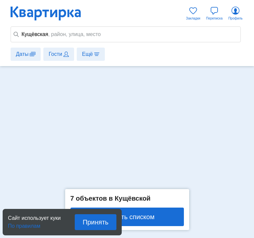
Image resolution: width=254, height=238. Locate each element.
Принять (95, 222)
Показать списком (127, 216)
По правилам (24, 224)
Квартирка (50, 13)
